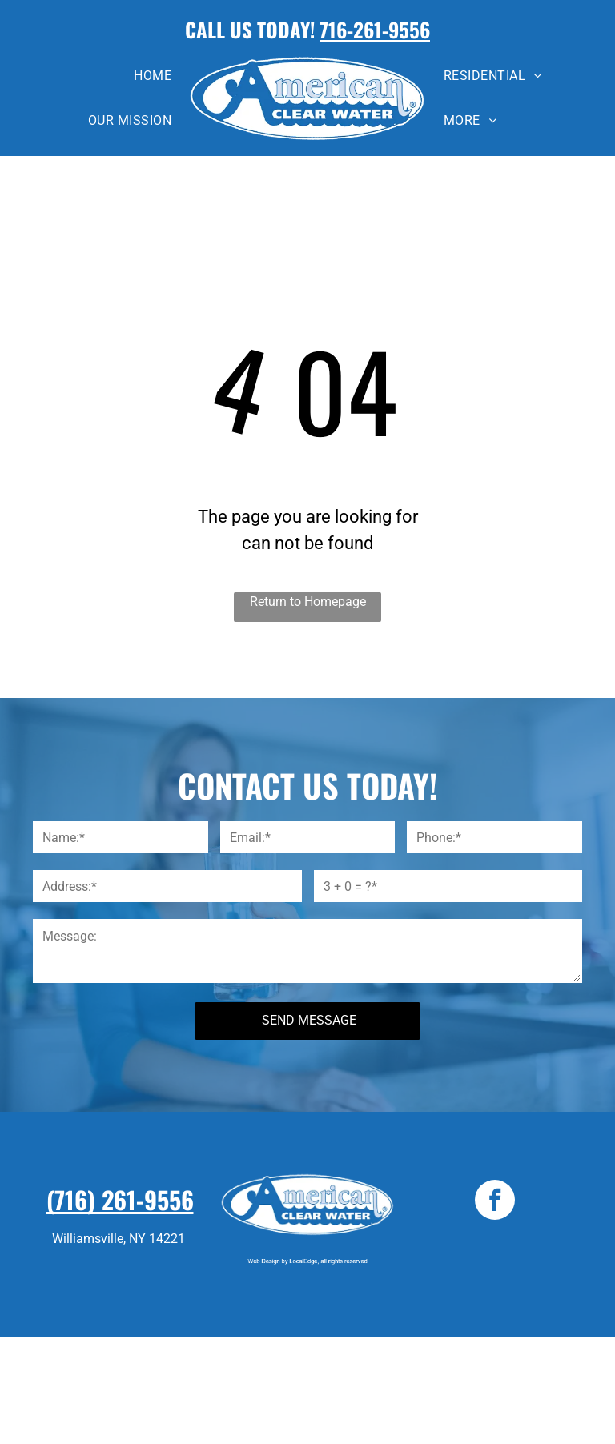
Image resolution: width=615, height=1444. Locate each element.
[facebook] (495, 1202)
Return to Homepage (308, 601)
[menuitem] (152, 76)
